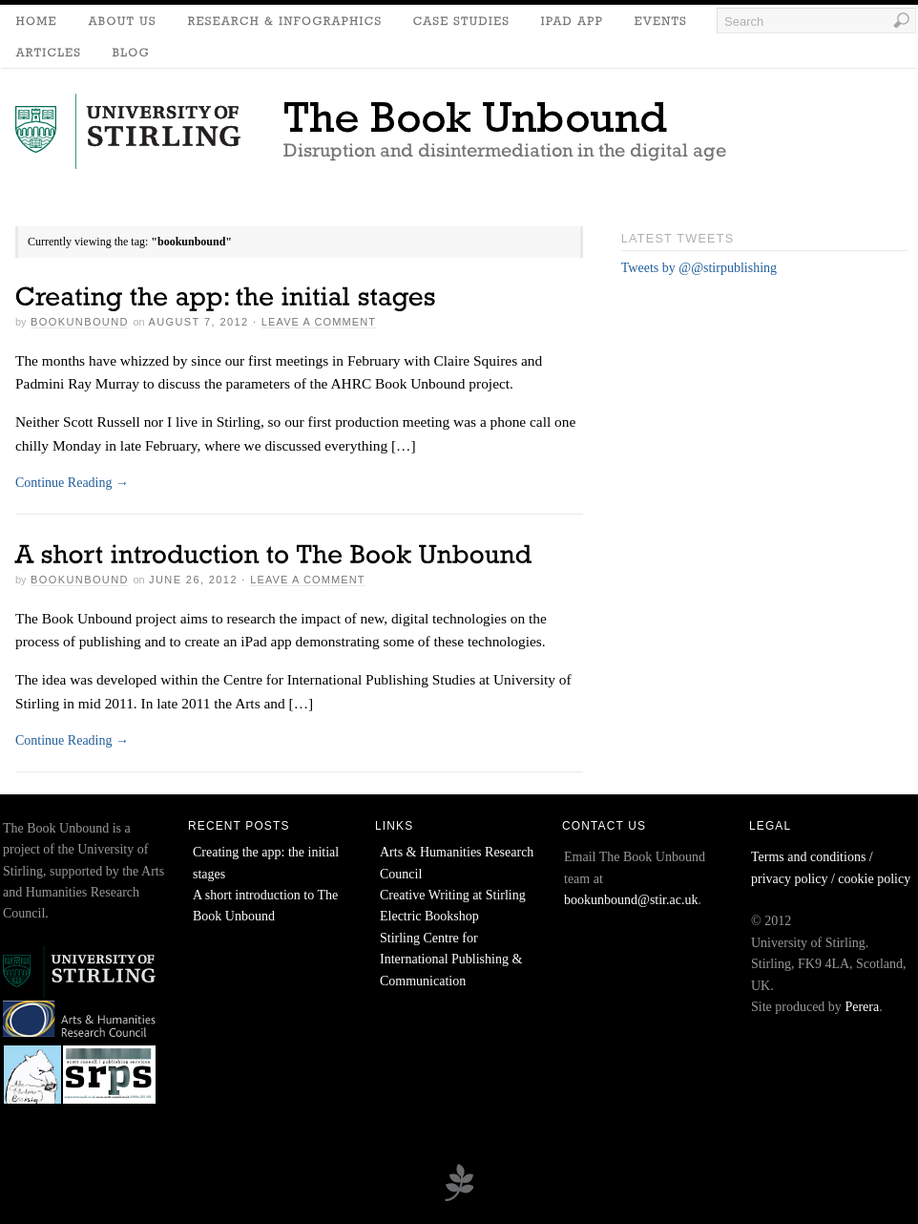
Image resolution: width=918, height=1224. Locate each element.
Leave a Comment (318, 321)
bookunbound (80, 321)
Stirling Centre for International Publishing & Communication (451, 959)
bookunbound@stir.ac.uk (631, 900)
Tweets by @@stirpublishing (699, 268)
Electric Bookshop (429, 916)
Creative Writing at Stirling (453, 895)
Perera (862, 1007)
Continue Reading (72, 482)
